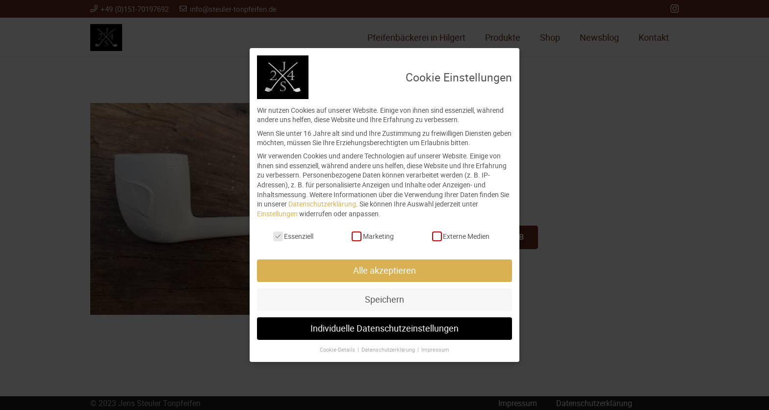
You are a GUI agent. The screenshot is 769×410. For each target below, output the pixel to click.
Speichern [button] (384, 299)
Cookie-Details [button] (338, 349)
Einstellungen (277, 213)
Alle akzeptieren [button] (384, 270)
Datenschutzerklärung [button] (388, 349)
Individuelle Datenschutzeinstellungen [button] (384, 328)
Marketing (372, 236)
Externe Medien (460, 236)
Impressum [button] (435, 349)
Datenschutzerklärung (322, 203)
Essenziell (293, 236)
